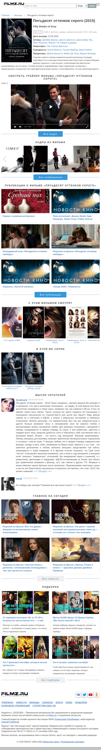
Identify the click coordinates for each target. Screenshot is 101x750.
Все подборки (50, 680)
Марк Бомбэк (85, 50)
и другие (72, 43)
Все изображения (50, 177)
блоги (59, 702)
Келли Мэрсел (55, 50)
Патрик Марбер (70, 50)
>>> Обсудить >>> (43, 471)
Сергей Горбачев (10, 722)
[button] (96, 159)
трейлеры (7, 702)
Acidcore (21, 400)
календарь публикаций (15, 706)
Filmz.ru (52, 715)
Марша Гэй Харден (57, 43)
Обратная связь (51, 742)
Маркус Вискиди (88, 53)
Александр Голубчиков (67, 719)
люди (69, 702)
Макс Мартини (40, 43)
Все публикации (50, 295)
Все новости (50, 578)
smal (19, 478)
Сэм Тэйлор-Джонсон (57, 46)
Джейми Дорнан (50, 40)
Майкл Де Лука (71, 53)
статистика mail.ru (44, 706)
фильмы (34, 702)
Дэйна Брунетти (55, 53)
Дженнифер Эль (85, 40)
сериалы (47, 702)
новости (21, 702)
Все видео (50, 134)
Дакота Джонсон (67, 40)
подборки (81, 702)
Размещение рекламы (72, 742)
